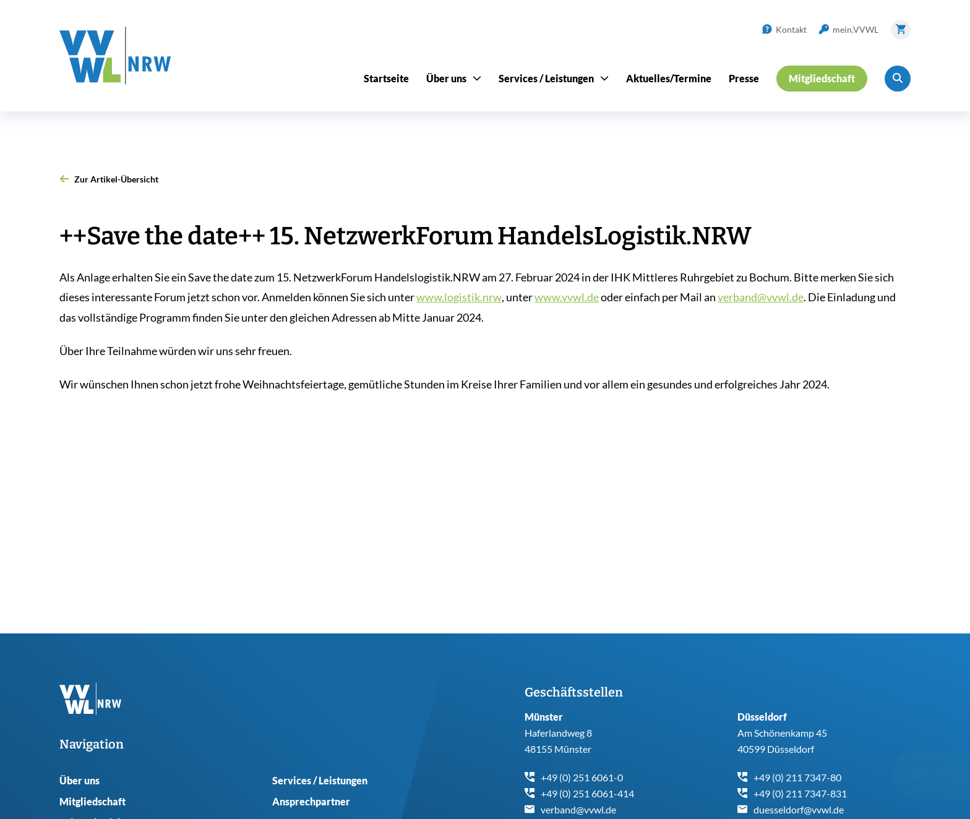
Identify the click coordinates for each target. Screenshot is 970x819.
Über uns (79, 780)
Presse (744, 78)
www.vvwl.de (566, 297)
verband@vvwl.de (761, 297)
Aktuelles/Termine (668, 78)
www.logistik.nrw (459, 297)
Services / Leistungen (319, 780)
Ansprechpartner (311, 801)
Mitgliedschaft (92, 801)
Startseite (386, 78)
